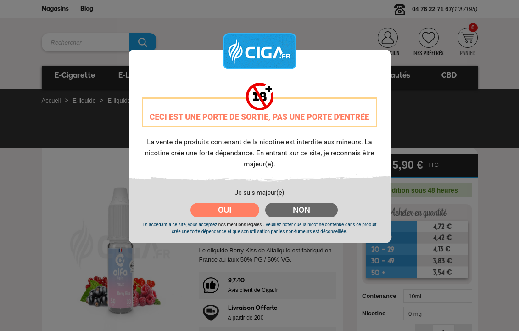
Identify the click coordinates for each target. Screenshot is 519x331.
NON (301, 210)
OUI (224, 210)
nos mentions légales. (240, 224)
